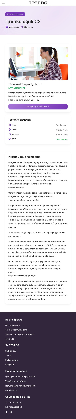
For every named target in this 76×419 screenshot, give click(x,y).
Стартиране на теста (38, 106)
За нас (8, 355)
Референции (11, 360)
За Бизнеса (10, 351)
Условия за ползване (15, 381)
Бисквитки (11, 390)
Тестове (9, 339)
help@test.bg (13, 406)
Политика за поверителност (20, 385)
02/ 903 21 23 (13, 402)
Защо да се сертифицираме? (20, 334)
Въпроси (9, 364)
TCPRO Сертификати (16, 329)
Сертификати (12, 325)
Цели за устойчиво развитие (20, 376)
